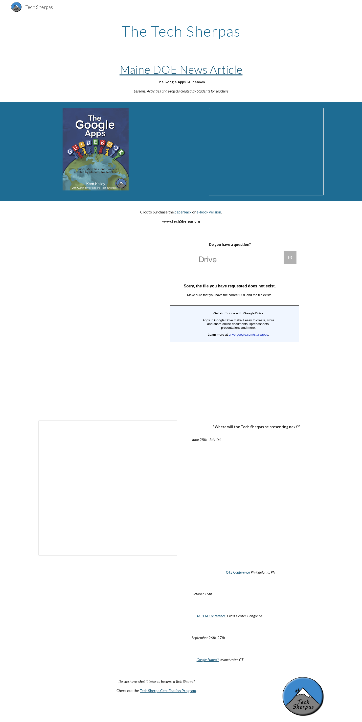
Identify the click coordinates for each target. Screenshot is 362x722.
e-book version (209, 212)
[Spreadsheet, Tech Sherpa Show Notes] (107, 488)
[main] (181, 31)
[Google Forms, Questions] (229, 329)
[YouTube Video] (108, 273)
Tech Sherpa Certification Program (168, 691)
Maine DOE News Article (181, 69)
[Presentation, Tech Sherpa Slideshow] (266, 151)
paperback (183, 212)
